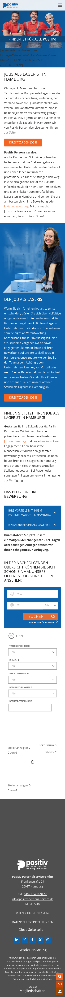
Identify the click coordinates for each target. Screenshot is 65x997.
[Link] (10, 5)
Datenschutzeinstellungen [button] (32, 922)
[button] (17, 940)
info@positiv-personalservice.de (32, 899)
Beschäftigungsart (20, 687)
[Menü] (60, 5)
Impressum (32, 904)
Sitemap (33, 986)
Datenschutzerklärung (32, 913)
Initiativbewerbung (16, 206)
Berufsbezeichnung (20, 701)
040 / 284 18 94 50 (35, 894)
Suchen (41, 616)
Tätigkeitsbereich (19, 646)
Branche (14, 659)
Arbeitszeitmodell (20, 673)
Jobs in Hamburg (15, 441)
